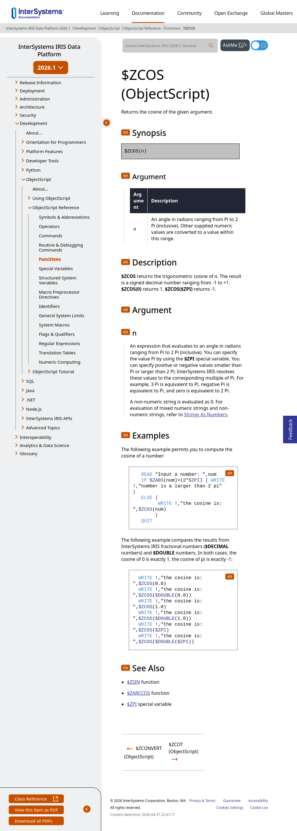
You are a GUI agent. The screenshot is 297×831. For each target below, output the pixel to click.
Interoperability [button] (35, 437)
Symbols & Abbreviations (64, 217)
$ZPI (132, 704)
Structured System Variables (57, 280)
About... (34, 133)
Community (189, 13)
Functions (173, 28)
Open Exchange (231, 13)
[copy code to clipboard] (229, 473)
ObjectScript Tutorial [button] (53, 371)
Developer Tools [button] (42, 161)
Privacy (195, 800)
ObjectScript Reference (142, 28)
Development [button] (33, 123)
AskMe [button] (236, 44)
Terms (210, 800)
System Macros (54, 325)
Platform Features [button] (44, 151)
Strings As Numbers (205, 414)
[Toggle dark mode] (259, 45)
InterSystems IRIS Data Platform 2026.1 (38, 28)
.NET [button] (30, 400)
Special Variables (56, 268)
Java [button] (30, 390)
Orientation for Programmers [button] (56, 142)
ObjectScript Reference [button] (55, 207)
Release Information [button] (40, 82)
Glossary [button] (28, 453)
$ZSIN (133, 682)
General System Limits (61, 315)
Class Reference (36, 799)
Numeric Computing (59, 362)
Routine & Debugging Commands (61, 247)
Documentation (148, 13)
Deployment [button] (32, 91)
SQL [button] (30, 381)
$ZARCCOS (138, 693)
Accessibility (258, 800)
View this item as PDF (36, 810)
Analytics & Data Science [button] (44, 445)
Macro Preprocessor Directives (59, 294)
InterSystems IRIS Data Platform (49, 50)
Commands (50, 235)
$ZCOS (189, 28)
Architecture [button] (32, 107)
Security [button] (28, 115)
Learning (109, 13)
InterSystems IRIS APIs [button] (49, 418)
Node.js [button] (33, 409)
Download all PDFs (34, 821)
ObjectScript (110, 28)
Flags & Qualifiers (57, 334)
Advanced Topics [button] (43, 427)
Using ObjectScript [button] (51, 198)
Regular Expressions (59, 343)
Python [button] (33, 170)
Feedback (290, 428)
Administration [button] (35, 99)
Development (85, 28)
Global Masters (276, 13)
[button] (125, 132)
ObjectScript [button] (38, 179)
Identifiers (49, 306)
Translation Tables (57, 353)
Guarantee (232, 800)
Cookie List (259, 807)
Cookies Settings (229, 808)
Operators (49, 226)
